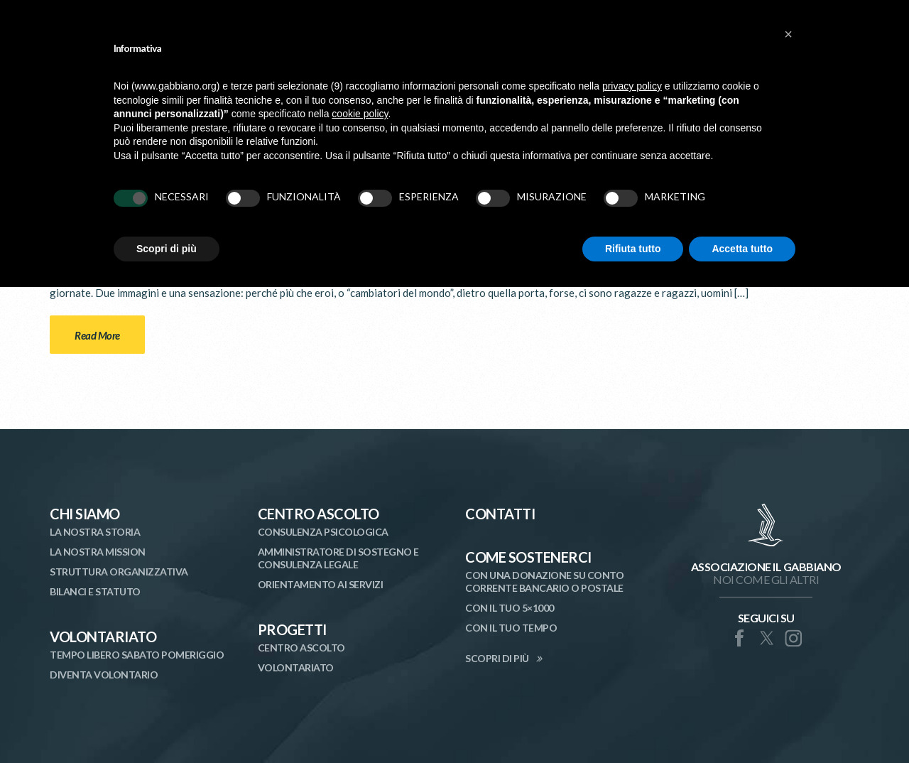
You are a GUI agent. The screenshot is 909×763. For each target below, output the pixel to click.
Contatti (500, 513)
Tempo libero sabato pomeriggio (137, 655)
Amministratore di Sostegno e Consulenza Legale (338, 558)
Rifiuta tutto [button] (633, 248)
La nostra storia (95, 532)
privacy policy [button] (632, 86)
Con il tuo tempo (511, 628)
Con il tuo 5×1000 (509, 608)
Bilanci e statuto (95, 591)
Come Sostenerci (528, 557)
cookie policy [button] (360, 113)
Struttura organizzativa (119, 572)
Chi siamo (85, 513)
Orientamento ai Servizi (320, 584)
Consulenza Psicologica (323, 532)
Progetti (292, 629)
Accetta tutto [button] (742, 248)
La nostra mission (98, 552)
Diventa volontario (104, 675)
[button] (788, 34)
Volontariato (103, 636)
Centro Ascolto (318, 513)
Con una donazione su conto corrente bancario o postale (544, 581)
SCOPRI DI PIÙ (497, 658)
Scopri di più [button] (166, 248)
